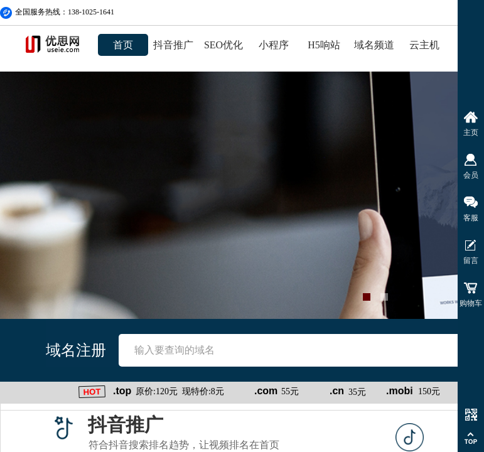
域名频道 (374, 45)
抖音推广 (173, 45)
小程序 (274, 45)
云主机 (424, 45)
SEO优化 (223, 45)
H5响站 (324, 45)
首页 (123, 45)
